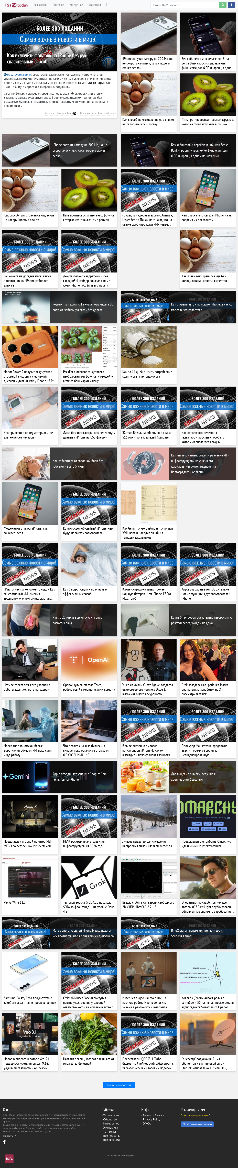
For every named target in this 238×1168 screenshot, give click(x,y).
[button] (231, 5)
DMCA (147, 1123)
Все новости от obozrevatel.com (97, 113)
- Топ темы (109, 1131)
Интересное (76, 5)
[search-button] (222, 5)
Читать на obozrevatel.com (59, 113)
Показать (9, 1135)
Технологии (40, 5)
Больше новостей (119, 1085)
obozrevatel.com (16, 75)
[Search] (188, 5)
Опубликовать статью (197, 1124)
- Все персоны (111, 1136)
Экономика (95, 5)
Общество (58, 5)
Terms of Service (153, 1115)
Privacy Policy (151, 1119)
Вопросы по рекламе (195, 1115)
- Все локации (111, 1140)
